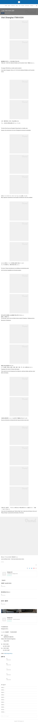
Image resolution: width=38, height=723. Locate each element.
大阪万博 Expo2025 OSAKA (6, 583)
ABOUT (9, 5)
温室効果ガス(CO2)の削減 (10, 678)
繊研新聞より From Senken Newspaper (13, 663)
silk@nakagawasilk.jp (8, 653)
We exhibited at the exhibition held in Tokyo (7, 594)
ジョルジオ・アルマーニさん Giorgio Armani (14, 668)
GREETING (13, 5)
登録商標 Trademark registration (12, 658)
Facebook (31, 5)
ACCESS (22, 5)
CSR (19, 5)
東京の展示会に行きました (5, 592)
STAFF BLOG (27, 5)
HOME (6, 5)
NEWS (17, 5)
